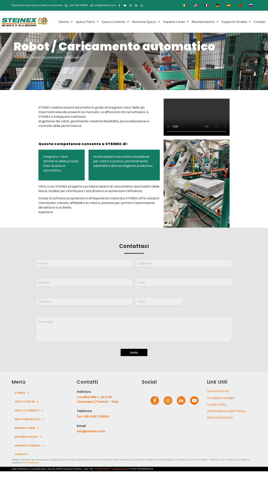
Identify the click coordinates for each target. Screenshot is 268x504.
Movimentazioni (205, 22)
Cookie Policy (217, 404)
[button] (65, 21)
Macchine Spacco (146, 22)
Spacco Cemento (115, 22)
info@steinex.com (91, 431)
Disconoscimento (220, 417)
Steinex (65, 22)
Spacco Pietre (87, 22)
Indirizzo (84, 392)
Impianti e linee (176, 22)
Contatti (259, 22)
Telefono (84, 411)
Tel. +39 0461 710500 (93, 416)
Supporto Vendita (236, 22)
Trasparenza (32, 462)
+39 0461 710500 (102, 468)
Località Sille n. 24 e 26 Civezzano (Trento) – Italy (98, 399)
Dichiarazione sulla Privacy (227, 411)
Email (81, 426)
